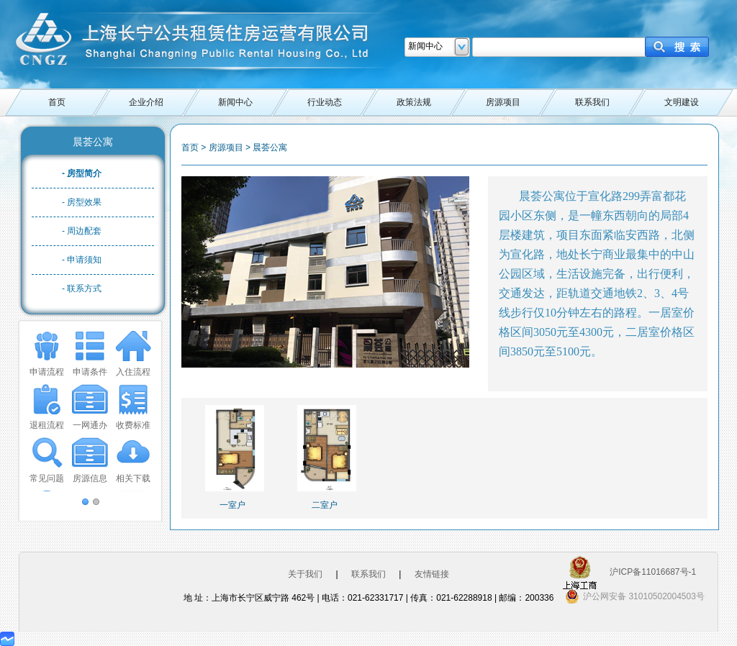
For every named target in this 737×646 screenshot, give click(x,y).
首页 (56, 102)
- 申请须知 (81, 260)
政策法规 (414, 102)
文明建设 (681, 102)
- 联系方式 (81, 288)
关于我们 (305, 574)
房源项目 (503, 102)
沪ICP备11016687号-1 (653, 572)
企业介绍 (146, 102)
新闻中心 (235, 102)
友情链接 (432, 574)
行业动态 (324, 102)
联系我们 (592, 102)
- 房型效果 (81, 202)
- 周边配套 (81, 231)
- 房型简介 (81, 173)
